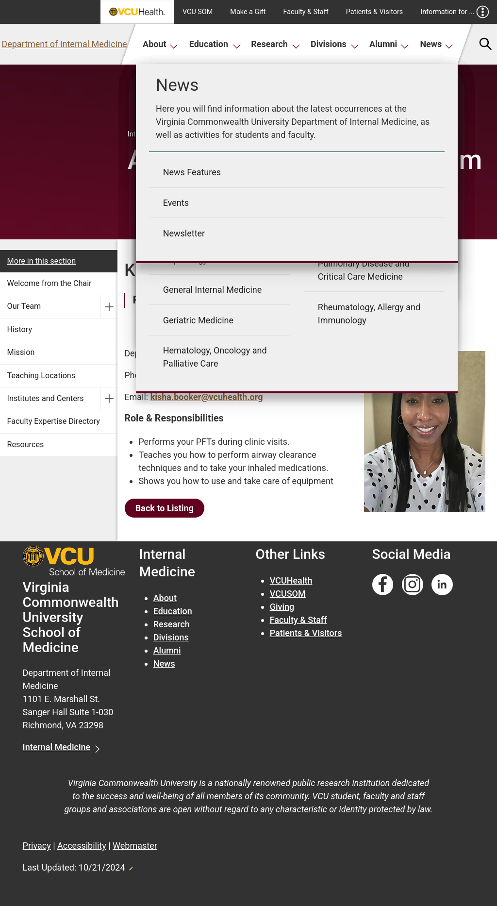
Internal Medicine (57, 747)
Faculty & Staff (306, 12)
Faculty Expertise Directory (53, 421)
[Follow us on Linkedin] (442, 585)
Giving (282, 607)
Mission (21, 352)
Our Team (24, 306)
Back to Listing (164, 508)
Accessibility (81, 845)
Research (275, 44)
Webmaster (135, 845)
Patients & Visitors (374, 12)
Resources (25, 444)
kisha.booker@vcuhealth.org (206, 397)
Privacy (37, 845)
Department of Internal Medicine (64, 44)
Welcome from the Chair (49, 283)
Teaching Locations (41, 375)
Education (215, 44)
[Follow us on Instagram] (412, 585)
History (20, 329)
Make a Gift (247, 12)
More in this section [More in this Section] (41, 261)
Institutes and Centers (45, 398)
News (436, 44)
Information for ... (454, 11)
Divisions (335, 44)
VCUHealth (291, 580)
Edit (130, 866)
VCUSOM (288, 593)
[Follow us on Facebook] (383, 585)
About (160, 44)
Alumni (389, 44)
